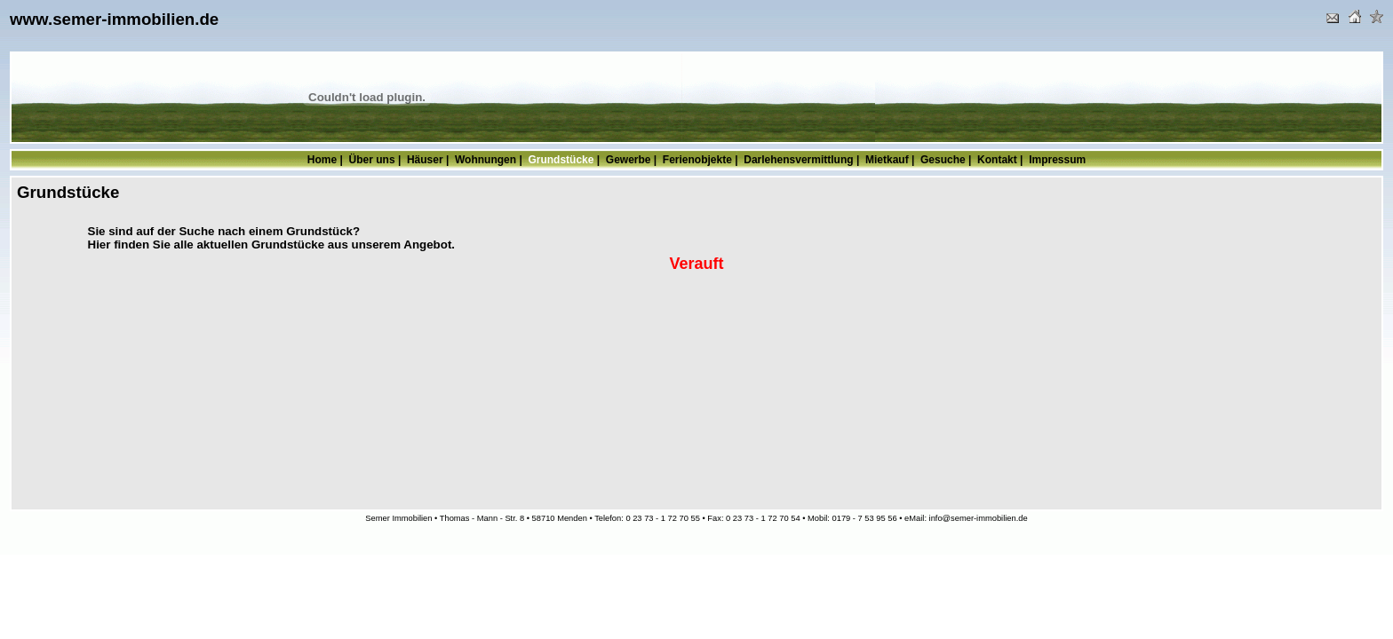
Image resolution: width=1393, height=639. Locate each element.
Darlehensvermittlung (798, 160)
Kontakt (997, 160)
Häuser (425, 160)
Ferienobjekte (697, 160)
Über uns (372, 160)
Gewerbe (628, 160)
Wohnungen (485, 160)
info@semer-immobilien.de (978, 518)
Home (322, 160)
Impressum (1057, 160)
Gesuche (943, 160)
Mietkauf (887, 160)
